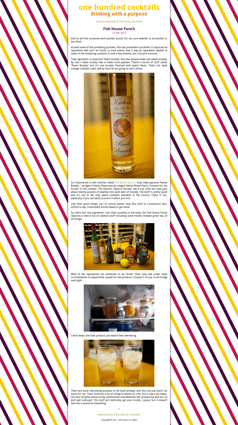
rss (130, 414)
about (111, 414)
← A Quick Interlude (104, 21)
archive (122, 414)
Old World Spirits (125, 182)
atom (137, 414)
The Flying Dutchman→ (132, 21)
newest (102, 414)
